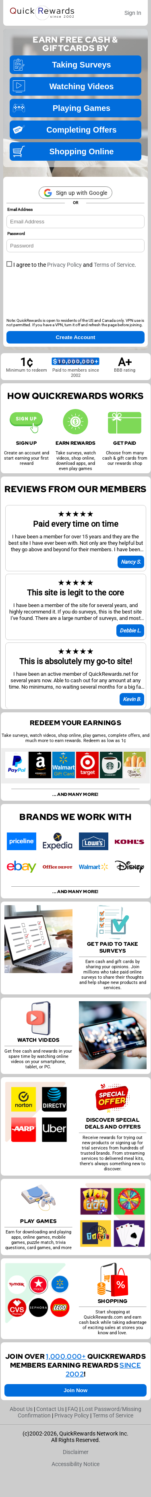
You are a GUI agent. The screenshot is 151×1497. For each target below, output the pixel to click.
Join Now (75, 1390)
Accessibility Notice (75, 1464)
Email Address (20, 209)
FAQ (73, 1409)
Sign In (132, 13)
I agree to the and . (71, 265)
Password (16, 233)
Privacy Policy (64, 265)
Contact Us (50, 1409)
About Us (21, 1409)
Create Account (75, 337)
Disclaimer (76, 1452)
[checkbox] (9, 264)
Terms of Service (114, 265)
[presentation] (67, 295)
